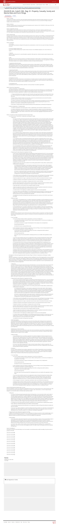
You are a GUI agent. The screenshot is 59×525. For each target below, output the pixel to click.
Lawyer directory (33, 4)
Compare (14, 15)
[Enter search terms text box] (51, 4)
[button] (55, 4)
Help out (44, 4)
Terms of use (25, 522)
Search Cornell (54, 1)
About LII (24, 4)
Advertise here (17, 522)
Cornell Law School (10, 1)
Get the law (28, 4)
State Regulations (9, 7)
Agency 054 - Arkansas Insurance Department (32, 7)
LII (4, 7)
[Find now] (55, 4)
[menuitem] (24, 4)
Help (21, 522)
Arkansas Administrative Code (18, 7)
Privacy (29, 522)
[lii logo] (6, 4)
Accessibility (5, 522)
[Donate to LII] (47, 5)
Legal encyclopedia (39, 4)
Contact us (13, 522)
